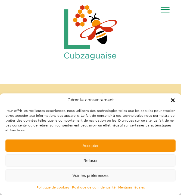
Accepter (90, 145)
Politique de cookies (52, 187)
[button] (173, 100)
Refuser (90, 160)
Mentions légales (131, 187)
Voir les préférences (91, 175)
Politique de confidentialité (94, 187)
